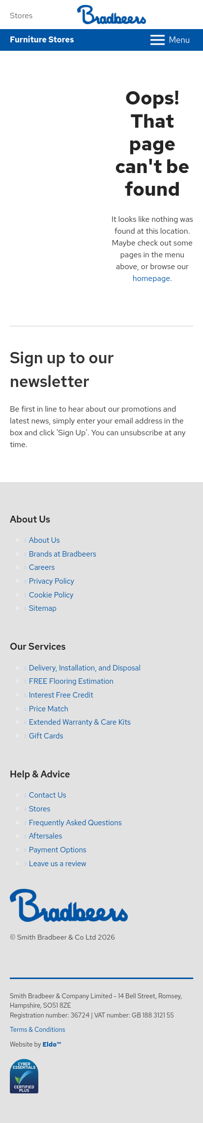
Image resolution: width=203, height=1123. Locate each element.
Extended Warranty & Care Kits (80, 722)
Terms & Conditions (37, 1029)
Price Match (48, 709)
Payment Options (58, 850)
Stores (21, 15)
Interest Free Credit (61, 695)
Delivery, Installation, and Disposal (85, 668)
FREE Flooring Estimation (71, 681)
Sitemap (43, 608)
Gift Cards (46, 736)
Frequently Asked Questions (75, 823)
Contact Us (47, 795)
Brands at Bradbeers (62, 554)
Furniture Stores (42, 40)
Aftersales (45, 836)
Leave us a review (58, 864)
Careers (42, 567)
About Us (44, 540)
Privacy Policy (51, 581)
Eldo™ (51, 1044)
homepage (151, 278)
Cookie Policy (51, 595)
